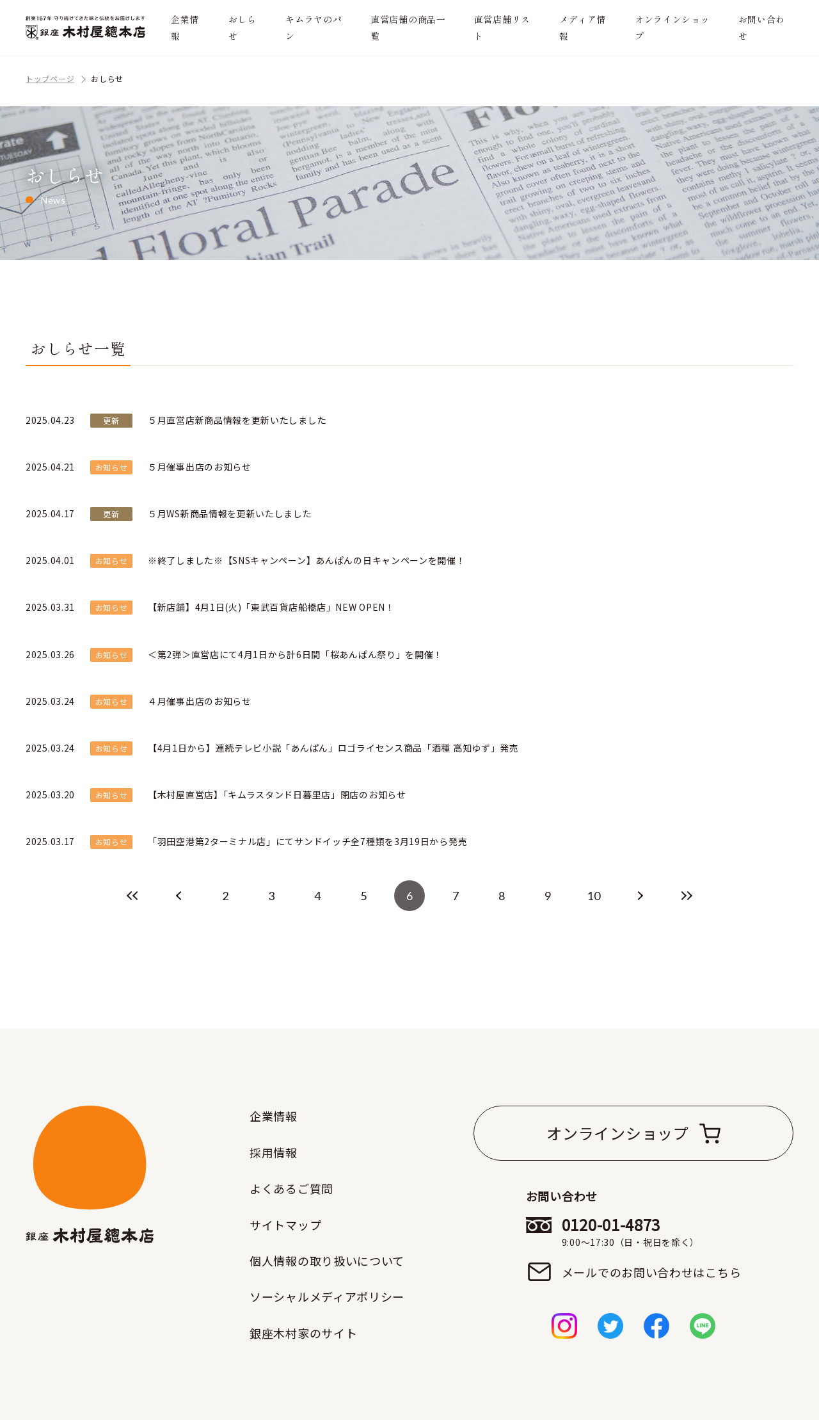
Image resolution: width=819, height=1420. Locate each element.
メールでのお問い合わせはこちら (652, 1272)
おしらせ (242, 27)
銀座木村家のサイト (303, 1333)
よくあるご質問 (291, 1188)
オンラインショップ (672, 27)
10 (593, 896)
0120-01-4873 (652, 1232)
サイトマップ (285, 1224)
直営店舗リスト (502, 27)
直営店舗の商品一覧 (408, 27)
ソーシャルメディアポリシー (327, 1296)
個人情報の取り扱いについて (327, 1260)
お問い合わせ (762, 27)
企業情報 (185, 27)
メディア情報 (583, 27)
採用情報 (274, 1152)
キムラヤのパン (313, 27)
